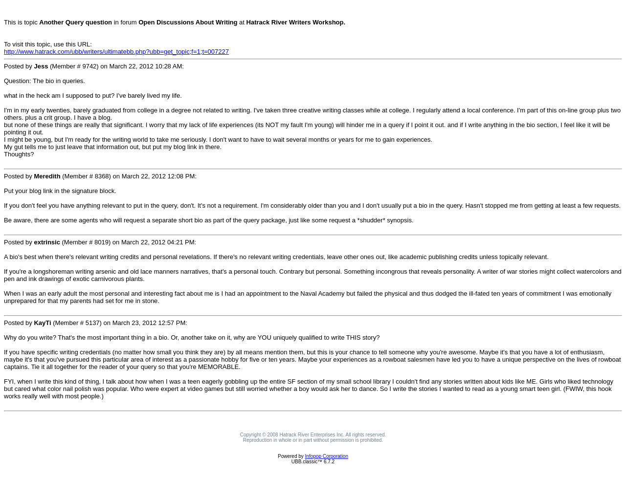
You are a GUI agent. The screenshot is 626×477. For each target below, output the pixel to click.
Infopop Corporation (326, 456)
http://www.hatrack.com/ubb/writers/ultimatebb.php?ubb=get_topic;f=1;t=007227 (116, 51)
